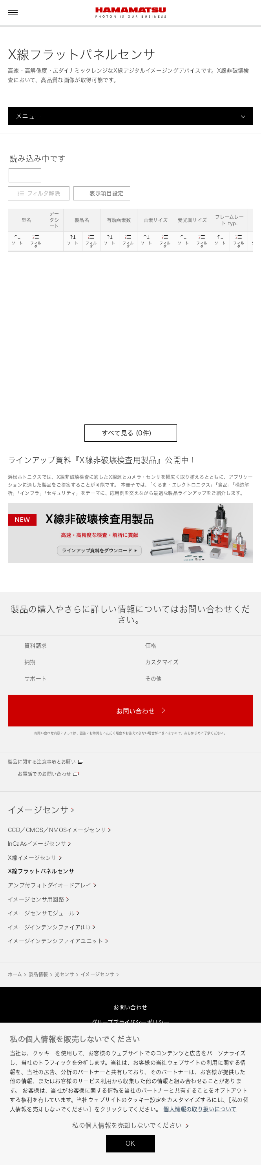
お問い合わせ (130, 1007)
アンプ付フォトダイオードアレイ (49, 885)
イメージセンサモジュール (41, 913)
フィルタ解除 (43, 193)
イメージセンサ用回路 (36, 899)
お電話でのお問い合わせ (44, 774)
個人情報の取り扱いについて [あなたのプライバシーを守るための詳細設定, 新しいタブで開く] (199, 1109)
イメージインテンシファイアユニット (55, 940)
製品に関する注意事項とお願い (42, 762)
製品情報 (38, 975)
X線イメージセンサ (32, 857)
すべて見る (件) (130, 433)
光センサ (64, 975)
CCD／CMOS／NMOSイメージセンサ (57, 829)
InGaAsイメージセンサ (37, 843)
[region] (130, 1094)
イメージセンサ (38, 810)
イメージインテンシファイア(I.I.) (49, 927)
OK (130, 1143)
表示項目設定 (101, 193)
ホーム (15, 975)
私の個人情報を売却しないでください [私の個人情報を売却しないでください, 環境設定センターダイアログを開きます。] (127, 1125)
